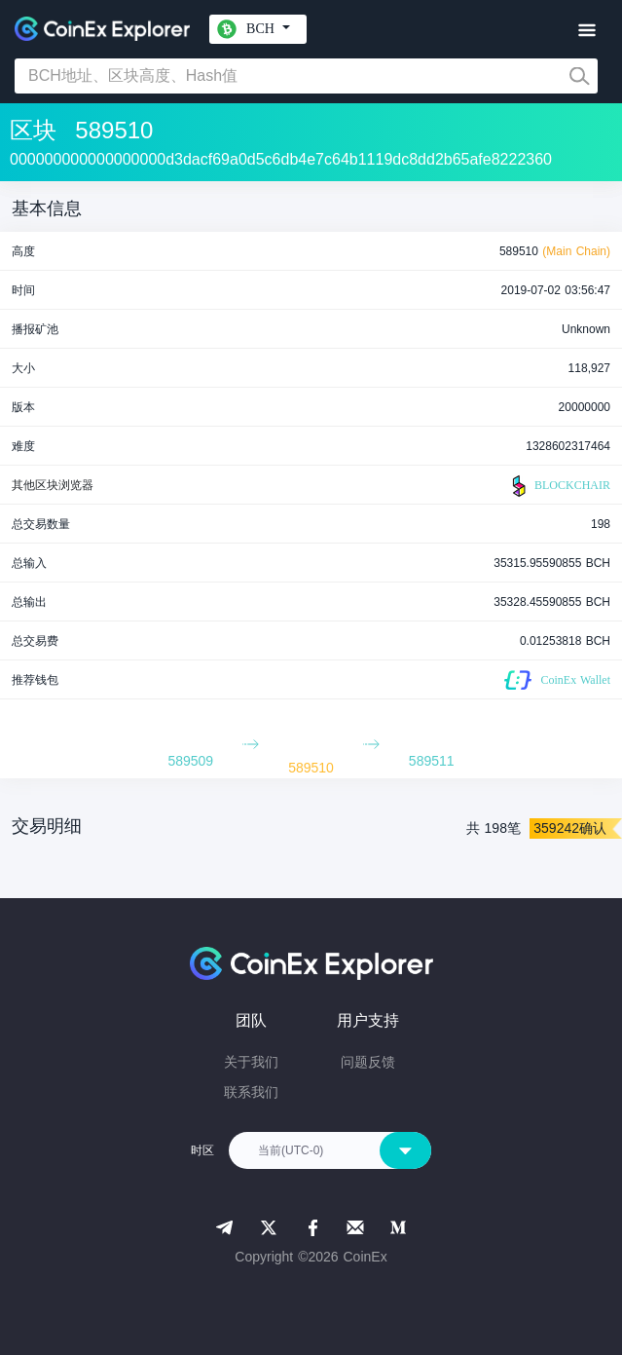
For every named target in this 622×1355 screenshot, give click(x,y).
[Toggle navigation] (586, 31)
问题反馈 (368, 1062)
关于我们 (251, 1062)
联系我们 (251, 1092)
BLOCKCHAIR (558, 486)
